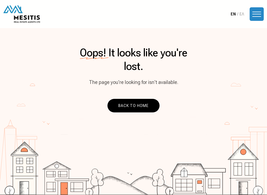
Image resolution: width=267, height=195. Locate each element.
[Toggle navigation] (257, 14)
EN (233, 14)
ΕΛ (242, 14)
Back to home (133, 105)
